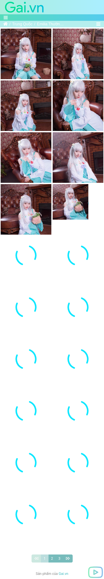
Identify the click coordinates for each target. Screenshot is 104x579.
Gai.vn (63, 556)
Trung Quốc (22, 24)
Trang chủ (5, 24)
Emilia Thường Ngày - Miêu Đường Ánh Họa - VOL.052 (51, 24)
